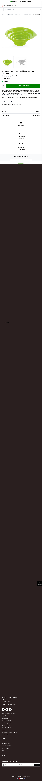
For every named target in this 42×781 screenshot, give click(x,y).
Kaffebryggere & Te (7, 725)
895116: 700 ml (18, 94)
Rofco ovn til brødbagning (8, 713)
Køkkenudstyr (5, 718)
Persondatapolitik (6, 745)
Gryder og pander (6, 720)
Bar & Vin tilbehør (6, 727)
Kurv (3, 753)
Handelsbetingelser (7, 743)
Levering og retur (6, 748)
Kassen (3, 755)
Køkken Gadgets (6, 735)
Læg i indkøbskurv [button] (23, 86)
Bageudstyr (5, 716)
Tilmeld (37, 765)
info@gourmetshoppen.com (11, 697)
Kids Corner (5, 730)
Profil (3, 750)
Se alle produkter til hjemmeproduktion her (13, 102)
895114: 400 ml (10, 94)
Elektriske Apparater (7, 723)
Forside (3, 741)
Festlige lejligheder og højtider (9, 732)
